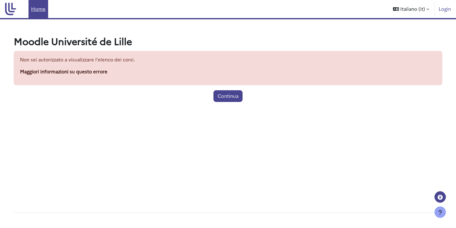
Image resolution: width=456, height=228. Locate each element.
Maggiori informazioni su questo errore (73, 71)
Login (445, 8)
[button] (411, 9)
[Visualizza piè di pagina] (440, 212)
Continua (228, 96)
